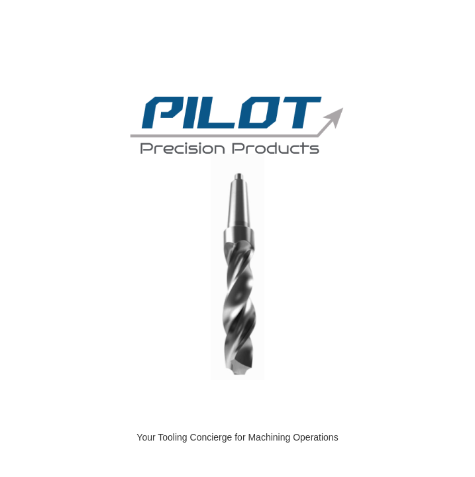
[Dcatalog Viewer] (237, 238)
